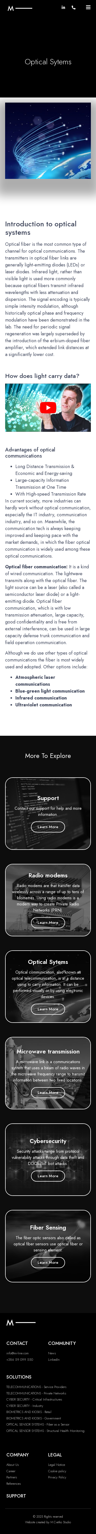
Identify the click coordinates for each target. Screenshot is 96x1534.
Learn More (48, 827)
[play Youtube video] (48, 408)
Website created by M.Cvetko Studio (48, 1522)
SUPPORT (16, 1496)
